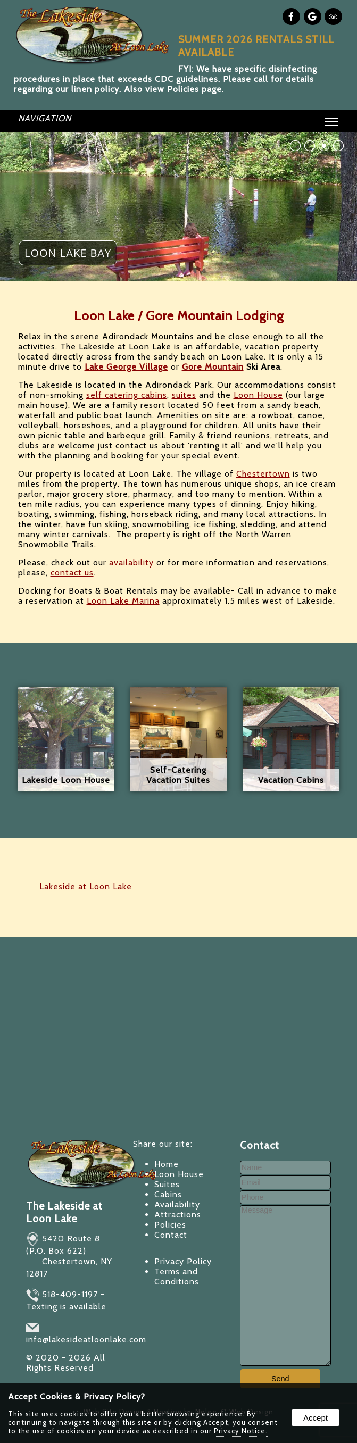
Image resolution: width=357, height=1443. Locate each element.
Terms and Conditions (176, 1276)
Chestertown (263, 474)
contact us (72, 573)
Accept (315, 1417)
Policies (170, 1225)
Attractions (177, 1215)
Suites (167, 1184)
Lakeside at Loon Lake (85, 886)
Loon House (258, 395)
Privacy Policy (183, 1261)
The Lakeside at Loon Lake (64, 1212)
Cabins (168, 1194)
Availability (177, 1204)
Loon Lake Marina (123, 601)
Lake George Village (126, 367)
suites (184, 395)
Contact (170, 1235)
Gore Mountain (213, 367)
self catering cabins (126, 395)
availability (131, 562)
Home (166, 1164)
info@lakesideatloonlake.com (86, 1339)
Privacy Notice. (241, 1431)
